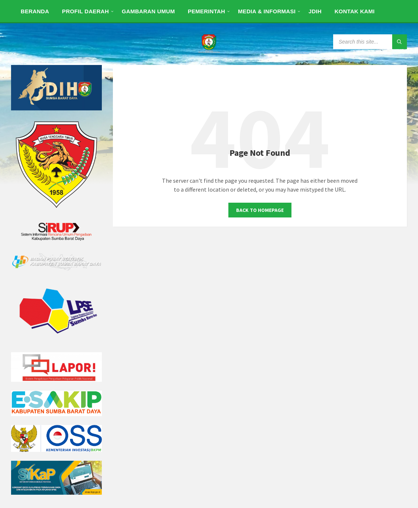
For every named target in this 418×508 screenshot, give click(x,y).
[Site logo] (209, 50)
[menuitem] (35, 11)
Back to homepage (260, 210)
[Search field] (370, 41)
